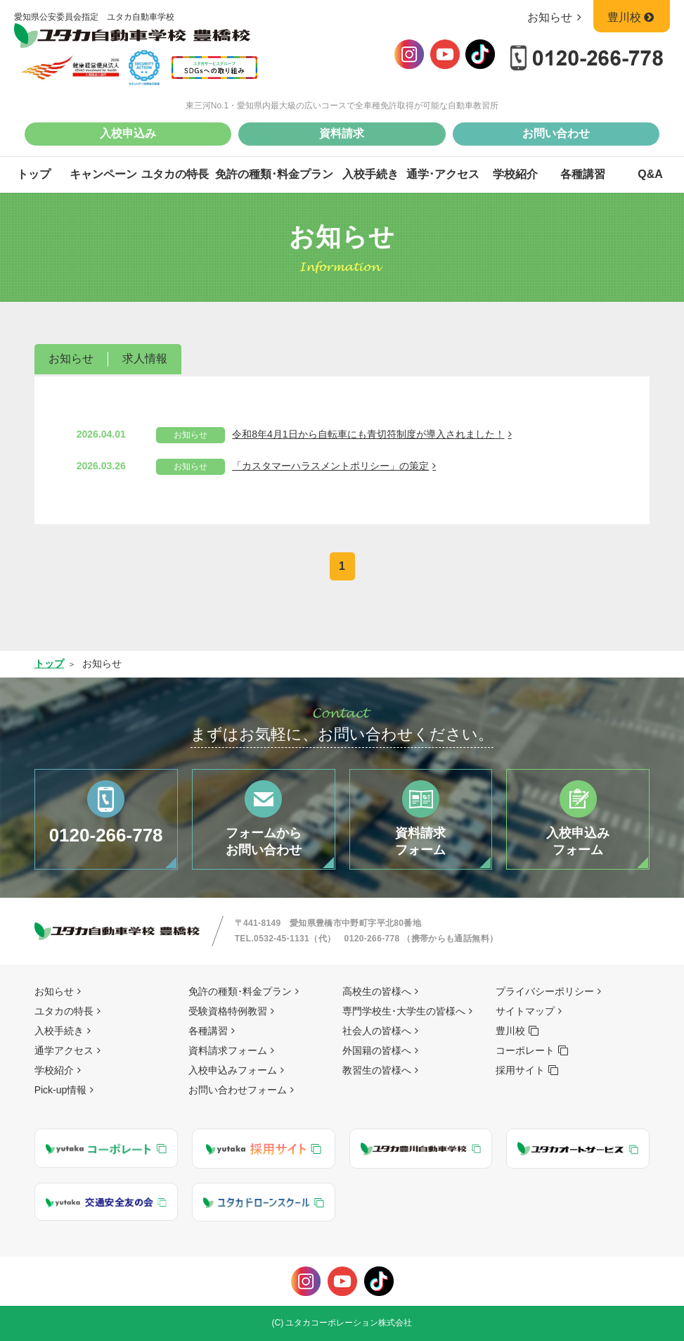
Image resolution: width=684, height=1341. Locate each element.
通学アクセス (63, 1050)
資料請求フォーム (227, 1050)
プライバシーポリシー (545, 991)
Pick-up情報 (60, 1089)
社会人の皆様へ (376, 1030)
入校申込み (128, 133)
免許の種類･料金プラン (274, 174)
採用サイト (520, 1070)
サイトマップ (525, 1011)
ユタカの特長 (175, 174)
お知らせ (557, 17)
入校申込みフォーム (232, 1070)
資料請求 (341, 133)
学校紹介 (515, 174)
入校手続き (370, 174)
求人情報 (144, 358)
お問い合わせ (556, 133)
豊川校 (631, 17)
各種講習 (582, 174)
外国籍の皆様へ (376, 1050)
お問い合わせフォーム (237, 1089)
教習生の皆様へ (376, 1070)
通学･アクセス (442, 174)
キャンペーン (103, 174)
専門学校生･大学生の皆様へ (403, 1011)
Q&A (650, 174)
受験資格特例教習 (227, 1011)
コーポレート (525, 1050)
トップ (34, 174)
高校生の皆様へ (376, 991)
